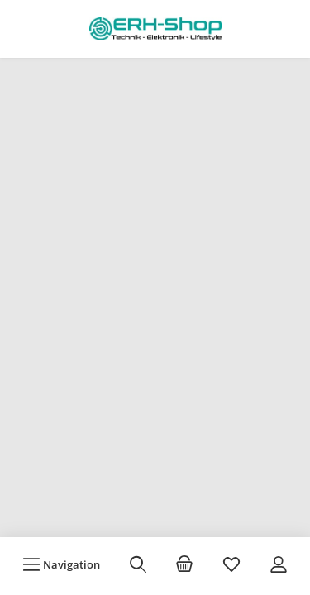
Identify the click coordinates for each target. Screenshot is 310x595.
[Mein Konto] (278, 564)
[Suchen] (138, 564)
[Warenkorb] (184, 564)
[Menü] (61, 564)
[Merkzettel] (231, 564)
